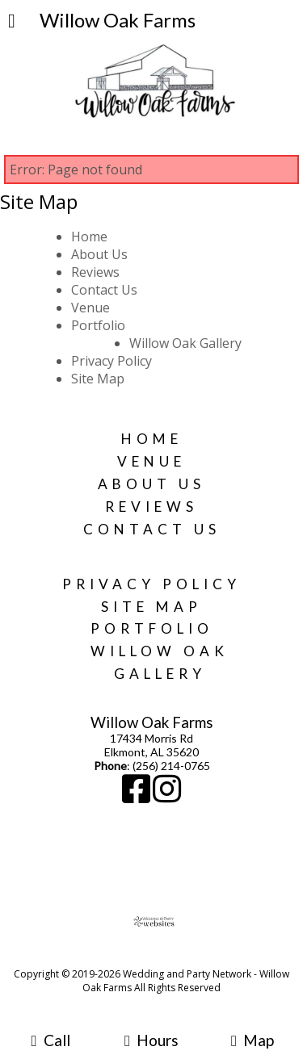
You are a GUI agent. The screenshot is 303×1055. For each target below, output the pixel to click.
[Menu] (11, 22)
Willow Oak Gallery (185, 343)
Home (89, 236)
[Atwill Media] (165, 956)
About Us (99, 254)
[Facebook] (137, 796)
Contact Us (104, 290)
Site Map (97, 378)
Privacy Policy (111, 361)
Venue (90, 307)
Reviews (95, 272)
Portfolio (98, 325)
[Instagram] (167, 796)
